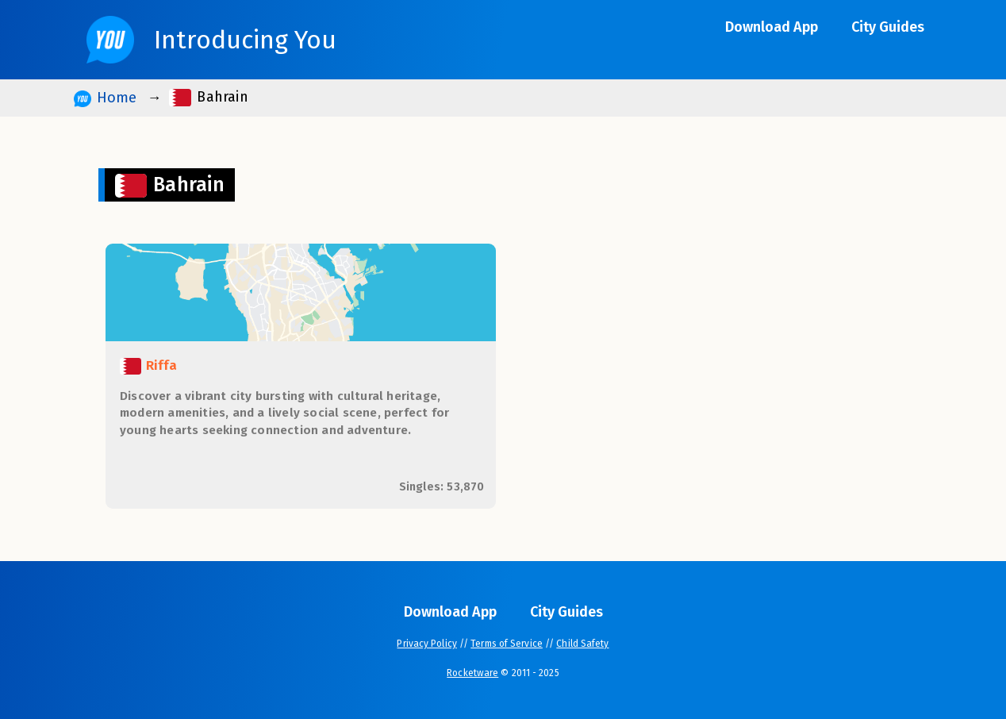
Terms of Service (506, 643)
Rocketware (472, 673)
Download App (771, 27)
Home (105, 98)
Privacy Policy (426, 643)
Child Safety (582, 643)
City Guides (887, 27)
